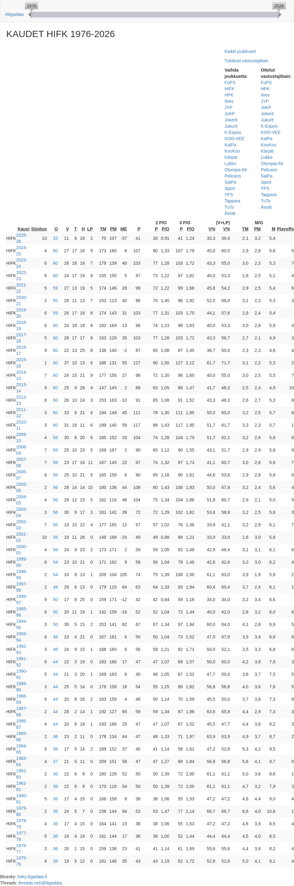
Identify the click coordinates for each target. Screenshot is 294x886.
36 (55, 736)
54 (55, 562)
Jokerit (231, 119)
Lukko (230, 163)
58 (55, 437)
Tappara (233, 200)
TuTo (229, 207)
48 (55, 587)
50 (55, 300)
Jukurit (231, 126)
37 (55, 761)
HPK (229, 94)
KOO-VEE (235, 138)
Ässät (230, 213)
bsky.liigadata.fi (32, 876)
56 (55, 462)
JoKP (230, 113)
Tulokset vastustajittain (247, 60)
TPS (229, 194)
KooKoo (232, 151)
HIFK (230, 88)
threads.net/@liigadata (40, 882)
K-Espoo (233, 132)
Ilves (229, 101)
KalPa (230, 144)
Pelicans (233, 175)
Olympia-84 (236, 169)
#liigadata (14, 14)
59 (55, 288)
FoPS (230, 82)
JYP (229, 107)
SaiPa (230, 182)
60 (55, 250)
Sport (230, 188)
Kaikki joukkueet (240, 51)
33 (55, 238)
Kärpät (231, 157)
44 (55, 661)
